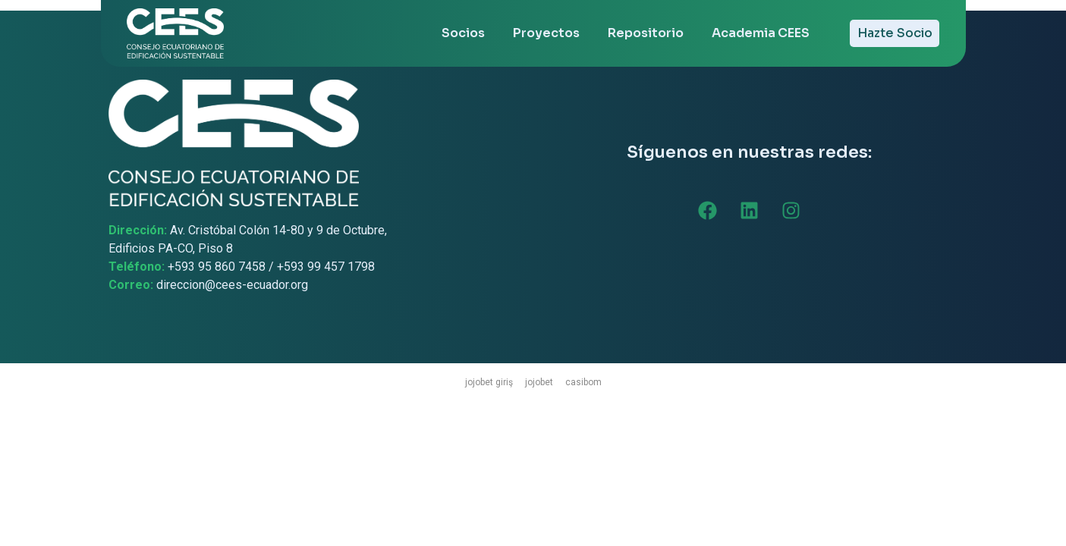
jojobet (539, 382)
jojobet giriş (489, 382)
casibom (583, 382)
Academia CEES (761, 33)
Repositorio (646, 33)
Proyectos (546, 33)
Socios (463, 33)
